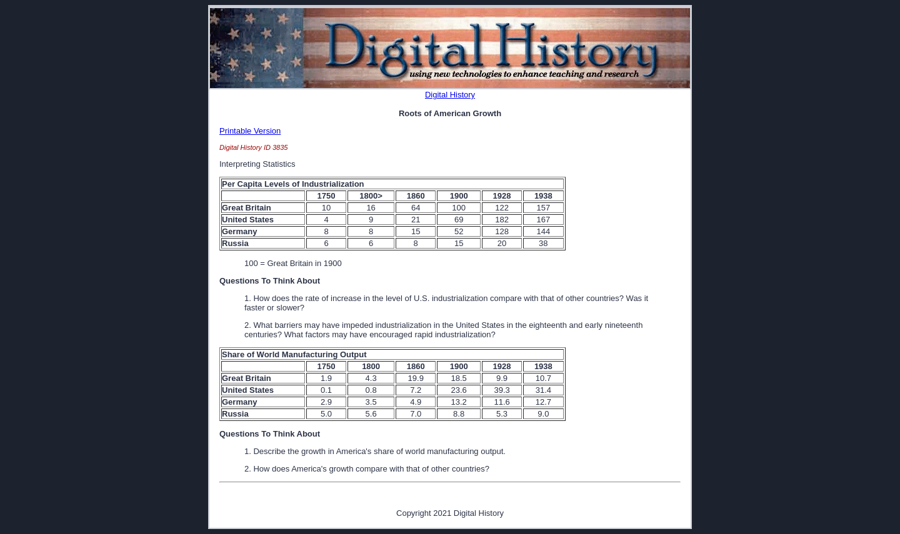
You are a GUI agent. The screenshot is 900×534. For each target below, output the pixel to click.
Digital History (450, 94)
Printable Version (250, 131)
